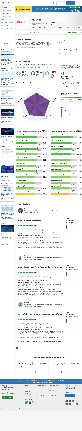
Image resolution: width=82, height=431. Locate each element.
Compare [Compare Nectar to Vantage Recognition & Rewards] (22, 371)
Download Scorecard (74, 32)
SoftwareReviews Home (7, 7)
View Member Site (60, 3)
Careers (26, 387)
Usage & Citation (28, 391)
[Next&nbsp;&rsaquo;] (28, 348)
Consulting (52, 390)
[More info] (38, 88)
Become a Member (7, 397)
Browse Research (40, 395)
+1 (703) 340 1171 (51, 382)
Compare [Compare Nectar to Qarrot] (65, 371)
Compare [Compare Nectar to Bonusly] (43, 371)
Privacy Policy (27, 393)
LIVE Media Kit (40, 387)
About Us (26, 386)
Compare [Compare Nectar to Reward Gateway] (54, 371)
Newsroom (26, 389)
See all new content (6, 244)
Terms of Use (27, 392)
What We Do (40, 3)
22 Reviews (34, 27)
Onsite (51, 389)
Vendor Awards (5, 25)
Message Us (70, 395)
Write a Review (5, 19)
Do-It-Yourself (52, 386)
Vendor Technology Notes (7, 28)
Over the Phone (52, 387)
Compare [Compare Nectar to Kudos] (32, 371)
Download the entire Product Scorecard (25, 67)
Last (31, 347)
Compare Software (6, 16)
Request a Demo (70, 3)
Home (33, 3)
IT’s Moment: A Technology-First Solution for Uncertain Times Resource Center (43, 380)
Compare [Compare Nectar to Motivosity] (75, 371)
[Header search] (54, 3)
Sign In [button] (78, 3)
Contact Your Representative (75, 7)
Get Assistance (64, 54)
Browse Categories (6, 10)
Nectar (36, 14)
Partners (39, 386)
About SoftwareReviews (7, 22)
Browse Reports (5, 13)
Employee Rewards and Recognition (26, 14)
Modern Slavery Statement (29, 394)
